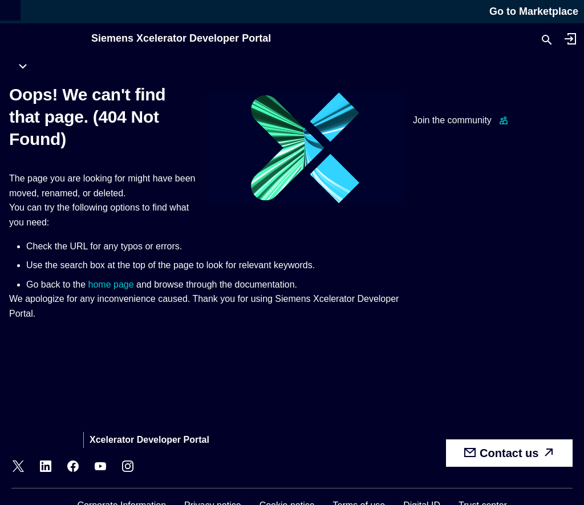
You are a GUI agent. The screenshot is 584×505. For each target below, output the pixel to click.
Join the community (452, 120)
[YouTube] (100, 467)
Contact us (509, 452)
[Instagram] (128, 467)
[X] (18, 467)
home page (111, 284)
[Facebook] (73, 467)
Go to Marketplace (533, 11)
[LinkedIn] (45, 467)
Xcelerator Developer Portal (149, 440)
